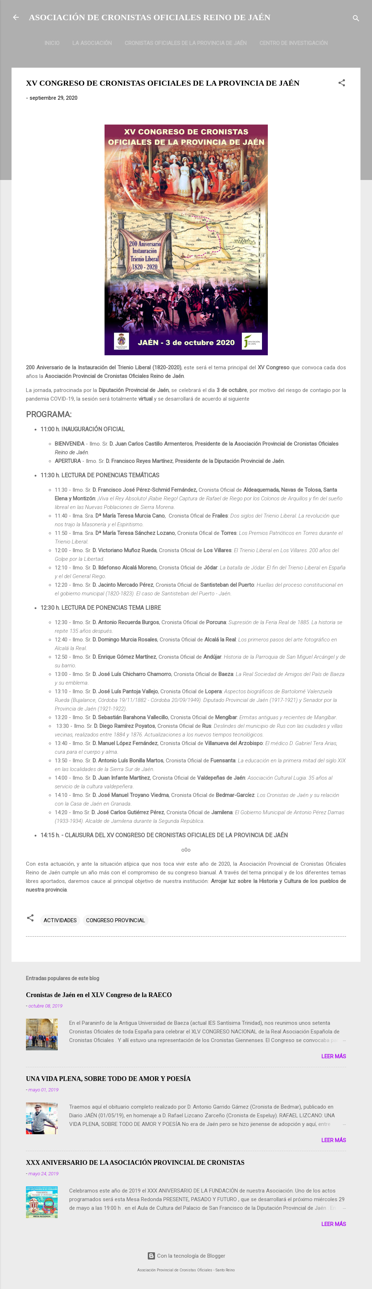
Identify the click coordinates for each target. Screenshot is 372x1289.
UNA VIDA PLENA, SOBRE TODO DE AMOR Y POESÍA (108, 1078)
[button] (341, 84)
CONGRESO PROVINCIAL (115, 920)
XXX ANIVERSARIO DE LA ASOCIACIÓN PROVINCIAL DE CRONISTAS (135, 1162)
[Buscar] (356, 20)
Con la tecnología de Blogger (186, 1256)
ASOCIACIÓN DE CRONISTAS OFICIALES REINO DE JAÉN (149, 17)
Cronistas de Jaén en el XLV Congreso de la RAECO (99, 995)
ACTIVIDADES (60, 920)
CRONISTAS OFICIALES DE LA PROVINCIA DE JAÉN (186, 43)
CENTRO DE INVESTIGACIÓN (294, 43)
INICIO (51, 43)
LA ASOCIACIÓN (92, 43)
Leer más (334, 1056)
